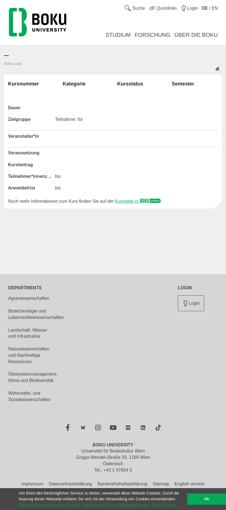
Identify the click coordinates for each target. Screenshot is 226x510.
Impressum (32, 484)
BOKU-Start (13, 64)
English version (190, 484)
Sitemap (161, 484)
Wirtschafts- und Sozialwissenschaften (29, 396)
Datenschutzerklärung (70, 484)
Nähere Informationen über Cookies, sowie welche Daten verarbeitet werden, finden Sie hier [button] (98, 505)
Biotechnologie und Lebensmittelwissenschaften (36, 314)
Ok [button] (206, 499)
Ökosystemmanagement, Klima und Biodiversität (33, 377)
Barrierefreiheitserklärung (122, 484)
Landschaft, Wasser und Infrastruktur (27, 333)
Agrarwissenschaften (29, 298)
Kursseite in (138, 201)
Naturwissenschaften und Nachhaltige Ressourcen (29, 355)
